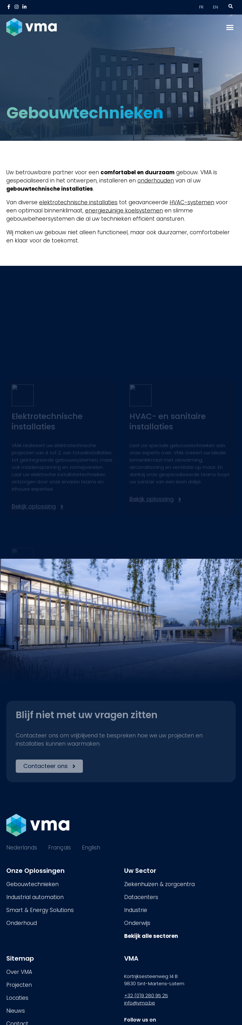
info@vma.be (139, 1002)
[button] (230, 27)
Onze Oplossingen (35, 870)
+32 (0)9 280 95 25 (146, 995)
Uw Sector (140, 870)
